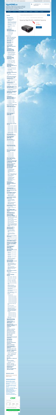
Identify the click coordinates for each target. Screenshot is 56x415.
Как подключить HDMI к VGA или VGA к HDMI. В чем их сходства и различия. (11, 386)
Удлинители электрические (12, 352)
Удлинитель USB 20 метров (12, 300)
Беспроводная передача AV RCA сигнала (11, 205)
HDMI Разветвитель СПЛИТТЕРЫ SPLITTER (11, 106)
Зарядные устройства (11, 329)
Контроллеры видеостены (12, 104)
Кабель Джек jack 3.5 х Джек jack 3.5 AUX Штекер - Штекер (12, 293)
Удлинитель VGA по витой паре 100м (12, 256)
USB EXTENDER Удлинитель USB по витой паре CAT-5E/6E (12, 261)
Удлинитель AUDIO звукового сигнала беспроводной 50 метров (12, 195)
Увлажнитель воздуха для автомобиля (12, 24)
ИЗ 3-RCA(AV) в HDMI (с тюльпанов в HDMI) (11, 54)
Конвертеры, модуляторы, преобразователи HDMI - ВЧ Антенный (12, 92)
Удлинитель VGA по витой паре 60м (12, 254)
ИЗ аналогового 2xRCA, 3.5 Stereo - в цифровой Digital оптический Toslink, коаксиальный (12, 174)
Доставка (25, 11)
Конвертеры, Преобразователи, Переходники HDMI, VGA (11, 30)
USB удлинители (10, 294)
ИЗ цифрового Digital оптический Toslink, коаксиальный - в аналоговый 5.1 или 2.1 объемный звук (11, 179)
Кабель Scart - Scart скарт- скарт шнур (12, 317)
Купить (38, 27)
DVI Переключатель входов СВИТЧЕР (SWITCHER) (10, 137)
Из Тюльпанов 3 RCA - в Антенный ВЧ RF (11, 89)
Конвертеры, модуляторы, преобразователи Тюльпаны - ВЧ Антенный (12, 87)
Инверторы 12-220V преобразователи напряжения (11, 20)
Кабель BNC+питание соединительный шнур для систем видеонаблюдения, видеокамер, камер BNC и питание (12, 310)
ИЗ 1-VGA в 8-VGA (11, 143)
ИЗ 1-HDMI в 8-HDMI (11, 110)
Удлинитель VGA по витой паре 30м (12, 252)
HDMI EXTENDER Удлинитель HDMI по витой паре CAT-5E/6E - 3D (12, 215)
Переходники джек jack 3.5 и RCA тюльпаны (12, 290)
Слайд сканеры (10, 44)
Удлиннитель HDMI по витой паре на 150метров (12, 222)
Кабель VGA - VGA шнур (11, 279)
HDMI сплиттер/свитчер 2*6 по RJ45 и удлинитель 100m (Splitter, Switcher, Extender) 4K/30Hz (12, 224)
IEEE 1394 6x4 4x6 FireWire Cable (12, 283)
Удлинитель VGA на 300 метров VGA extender (11, 258)
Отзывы (41, 11)
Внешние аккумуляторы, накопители (11, 343)
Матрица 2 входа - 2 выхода (12, 125)
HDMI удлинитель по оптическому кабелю (11, 213)
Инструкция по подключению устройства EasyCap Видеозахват (11, 394)
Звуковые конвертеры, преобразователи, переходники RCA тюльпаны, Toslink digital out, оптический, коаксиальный (11, 165)
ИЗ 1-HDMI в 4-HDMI (11, 109)
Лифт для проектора (11, 38)
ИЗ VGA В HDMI (10, 33)
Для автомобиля (10, 17)
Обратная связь (36, 5)
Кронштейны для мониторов (10, 42)
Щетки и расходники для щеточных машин (11, 369)
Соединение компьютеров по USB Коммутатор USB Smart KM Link (12, 161)
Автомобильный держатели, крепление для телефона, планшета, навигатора (12, 325)
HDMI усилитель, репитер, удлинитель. (12, 236)
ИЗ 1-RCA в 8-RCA (11, 148)
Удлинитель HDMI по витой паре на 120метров (12, 220)
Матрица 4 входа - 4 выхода (12, 130)
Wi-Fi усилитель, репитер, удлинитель (11, 271)
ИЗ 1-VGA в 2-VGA (11, 141)
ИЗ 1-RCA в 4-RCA (11, 147)
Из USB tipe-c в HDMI (11, 101)
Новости (19, 11)
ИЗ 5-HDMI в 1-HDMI (11, 119)
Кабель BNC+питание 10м (12, 313)
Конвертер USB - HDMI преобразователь (11, 78)
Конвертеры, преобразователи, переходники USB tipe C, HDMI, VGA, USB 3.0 (11, 97)
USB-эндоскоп (9, 341)
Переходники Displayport (11, 76)
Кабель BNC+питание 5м (12, 312)
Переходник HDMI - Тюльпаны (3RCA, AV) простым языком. (10, 381)
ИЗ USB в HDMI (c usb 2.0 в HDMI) (12, 80)
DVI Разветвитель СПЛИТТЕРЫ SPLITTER (11, 134)
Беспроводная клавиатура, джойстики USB (11, 46)
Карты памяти (9, 335)
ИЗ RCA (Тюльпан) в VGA (12, 67)
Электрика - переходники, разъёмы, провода (11, 351)
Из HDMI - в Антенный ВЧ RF (12, 94)
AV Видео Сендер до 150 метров (12, 207)
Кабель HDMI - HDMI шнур (12, 276)
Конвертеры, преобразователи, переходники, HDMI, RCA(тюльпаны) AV (10, 49)
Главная (9, 11)
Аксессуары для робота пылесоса (11, 362)
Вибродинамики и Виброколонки (10, 367)
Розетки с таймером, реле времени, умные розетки (12, 354)
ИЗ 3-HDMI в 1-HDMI (11, 117)
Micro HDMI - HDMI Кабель (12, 281)
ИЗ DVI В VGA (10, 34)
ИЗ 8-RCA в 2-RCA (11, 156)
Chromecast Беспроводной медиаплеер (12, 337)
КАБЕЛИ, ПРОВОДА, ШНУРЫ (10, 275)
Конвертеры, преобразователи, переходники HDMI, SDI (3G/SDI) (11, 183)
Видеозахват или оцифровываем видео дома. (11, 383)
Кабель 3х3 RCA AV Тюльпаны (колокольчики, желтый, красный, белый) (12, 286)
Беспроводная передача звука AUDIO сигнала (11, 193)
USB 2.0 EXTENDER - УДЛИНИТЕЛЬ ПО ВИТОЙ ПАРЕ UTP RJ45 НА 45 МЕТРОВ (12, 268)
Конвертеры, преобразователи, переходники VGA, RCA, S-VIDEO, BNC (12, 65)
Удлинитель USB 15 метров (12, 299)
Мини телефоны (10, 355)
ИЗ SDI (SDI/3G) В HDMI (11, 185)
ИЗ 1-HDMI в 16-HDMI (11, 111)
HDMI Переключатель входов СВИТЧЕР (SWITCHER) (11, 114)
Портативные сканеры (11, 331)
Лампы (8, 327)
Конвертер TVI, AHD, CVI (11, 365)
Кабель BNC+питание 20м (12, 314)
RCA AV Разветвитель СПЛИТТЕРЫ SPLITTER (11, 145)
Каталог (14, 11)
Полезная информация (10, 379)
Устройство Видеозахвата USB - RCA (12, 73)
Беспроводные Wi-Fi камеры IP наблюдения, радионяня (11, 347)
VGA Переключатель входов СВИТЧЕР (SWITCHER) (11, 247)
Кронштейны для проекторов (10, 40)
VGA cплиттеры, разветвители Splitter (11, 139)
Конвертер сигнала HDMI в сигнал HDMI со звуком (12, 240)
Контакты (36, 11)
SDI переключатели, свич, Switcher (12, 190)
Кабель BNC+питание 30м (12, 315)
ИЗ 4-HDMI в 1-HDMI (11, 118)
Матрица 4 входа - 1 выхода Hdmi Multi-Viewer (12, 132)
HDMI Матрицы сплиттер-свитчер (11, 124)
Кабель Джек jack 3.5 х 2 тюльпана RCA (11, 288)
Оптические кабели (11, 305)
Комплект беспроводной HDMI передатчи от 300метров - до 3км (11, 203)
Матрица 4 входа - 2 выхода (12, 128)
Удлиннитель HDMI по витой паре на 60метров (12, 218)
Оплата (31, 11)
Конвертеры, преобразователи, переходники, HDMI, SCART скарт (10, 57)
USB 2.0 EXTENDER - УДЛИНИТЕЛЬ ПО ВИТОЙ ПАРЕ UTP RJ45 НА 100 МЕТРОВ (12, 264)
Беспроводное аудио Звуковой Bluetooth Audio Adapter (11, 210)
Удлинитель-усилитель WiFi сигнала (12, 273)
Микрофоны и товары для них (12, 359)
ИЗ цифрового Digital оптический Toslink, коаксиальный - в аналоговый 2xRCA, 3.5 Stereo (11, 171)
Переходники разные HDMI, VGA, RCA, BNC (11, 319)
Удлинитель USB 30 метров (12, 302)
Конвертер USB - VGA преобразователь (11, 82)
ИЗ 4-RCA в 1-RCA (11, 152)
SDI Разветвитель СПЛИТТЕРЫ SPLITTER (11, 188)
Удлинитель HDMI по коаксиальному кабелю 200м (11, 231)
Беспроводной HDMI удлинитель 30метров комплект (11, 200)
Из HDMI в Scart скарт (11, 60)
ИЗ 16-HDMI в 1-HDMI (11, 122)
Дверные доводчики (11, 344)
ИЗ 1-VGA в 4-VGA (11, 142)
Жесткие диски (9, 334)
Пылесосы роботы (10, 360)
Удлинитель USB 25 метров (12, 301)
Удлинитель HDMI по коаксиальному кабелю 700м (11, 234)
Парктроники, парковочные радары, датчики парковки (12, 22)
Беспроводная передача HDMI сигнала (11, 198)
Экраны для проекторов (11, 37)
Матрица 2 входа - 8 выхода (12, 129)
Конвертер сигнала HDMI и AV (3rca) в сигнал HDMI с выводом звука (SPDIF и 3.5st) (12, 243)
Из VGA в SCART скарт (11, 62)
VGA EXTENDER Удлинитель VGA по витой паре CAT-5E (12, 250)
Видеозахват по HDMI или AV (12, 75)
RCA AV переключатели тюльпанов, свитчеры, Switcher (11, 150)
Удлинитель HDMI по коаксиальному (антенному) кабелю (11, 228)
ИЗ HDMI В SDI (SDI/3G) (11, 186)
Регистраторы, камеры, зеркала (11, 26)
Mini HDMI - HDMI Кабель (12, 280)
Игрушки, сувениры (10, 363)
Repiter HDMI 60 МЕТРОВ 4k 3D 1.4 (12, 238)
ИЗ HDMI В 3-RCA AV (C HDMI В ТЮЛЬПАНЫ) (11, 52)
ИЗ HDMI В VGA (10, 32)
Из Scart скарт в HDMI (11, 61)
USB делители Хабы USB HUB (12, 304)
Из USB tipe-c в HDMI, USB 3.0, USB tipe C (12, 103)
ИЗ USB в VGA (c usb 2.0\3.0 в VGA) (12, 84)
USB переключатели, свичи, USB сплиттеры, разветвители (11, 158)
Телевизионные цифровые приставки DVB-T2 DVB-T (11, 322)
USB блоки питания (10, 330)
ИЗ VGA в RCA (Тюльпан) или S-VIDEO (12, 69)
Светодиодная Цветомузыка (9, 339)
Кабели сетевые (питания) (12, 306)
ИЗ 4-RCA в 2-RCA (11, 155)
